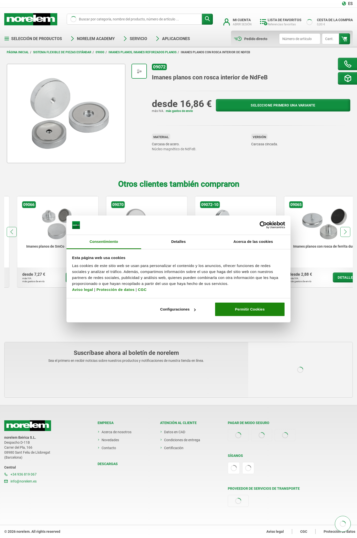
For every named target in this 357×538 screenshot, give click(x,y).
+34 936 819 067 (20, 474)
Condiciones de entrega (182, 440)
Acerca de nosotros (116, 432)
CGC (142, 289)
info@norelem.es (20, 481)
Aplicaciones (172, 38)
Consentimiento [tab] (104, 241)
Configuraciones (177, 309)
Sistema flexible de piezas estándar (62, 52)
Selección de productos (33, 38)
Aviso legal (82, 289)
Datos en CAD (174, 432)
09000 (100, 52)
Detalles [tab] (178, 241)
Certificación (173, 448)
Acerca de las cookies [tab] (253, 241)
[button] (12, 232)
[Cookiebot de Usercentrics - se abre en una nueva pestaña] (263, 225)
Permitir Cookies (250, 309)
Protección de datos (115, 289)
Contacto (109, 448)
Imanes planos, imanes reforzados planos (143, 52)
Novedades (110, 440)
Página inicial (18, 52)
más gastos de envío (179, 111)
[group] (45, 242)
